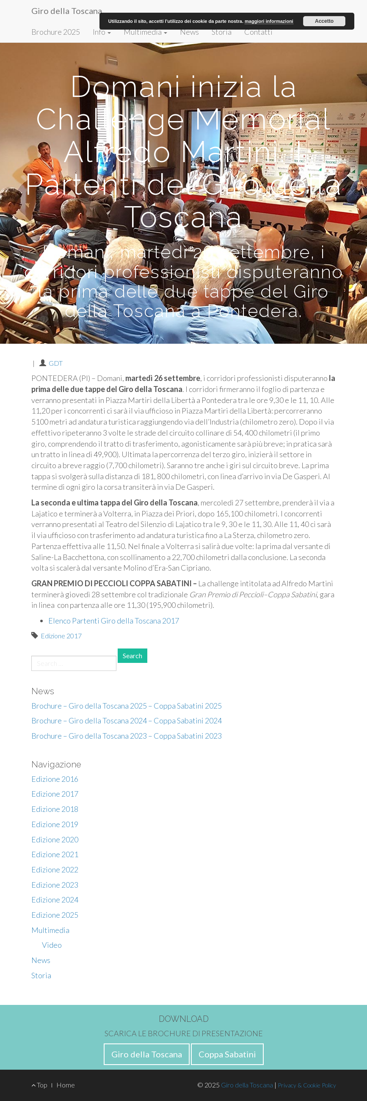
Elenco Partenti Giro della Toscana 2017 (113, 620)
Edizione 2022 (54, 869)
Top (39, 1085)
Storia (222, 31)
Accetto (324, 21)
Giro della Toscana (66, 11)
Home (65, 1085)
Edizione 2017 (61, 636)
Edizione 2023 (54, 884)
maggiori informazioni (269, 21)
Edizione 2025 (54, 914)
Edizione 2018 (54, 809)
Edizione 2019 (54, 824)
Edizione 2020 (54, 839)
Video (52, 944)
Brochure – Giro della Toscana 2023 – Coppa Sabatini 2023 (126, 735)
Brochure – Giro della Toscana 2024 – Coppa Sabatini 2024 (126, 720)
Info (102, 31)
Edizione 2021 (54, 854)
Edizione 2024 (54, 899)
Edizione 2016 (54, 779)
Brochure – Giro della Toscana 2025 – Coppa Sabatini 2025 (126, 705)
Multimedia (145, 31)
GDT (56, 363)
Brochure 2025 (55, 31)
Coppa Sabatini (227, 1054)
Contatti (258, 31)
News (189, 31)
